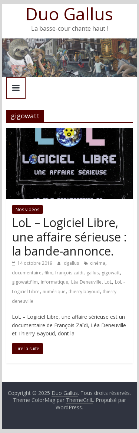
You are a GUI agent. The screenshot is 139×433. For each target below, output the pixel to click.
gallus (92, 273)
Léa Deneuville (86, 282)
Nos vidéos (27, 209)
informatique (54, 282)
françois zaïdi (69, 273)
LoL (108, 282)
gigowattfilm (25, 282)
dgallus (72, 263)
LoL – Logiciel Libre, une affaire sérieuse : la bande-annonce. (69, 236)
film (48, 273)
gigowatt (111, 273)
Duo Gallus (69, 13)
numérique (54, 291)
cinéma (97, 263)
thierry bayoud (84, 291)
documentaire (27, 273)
